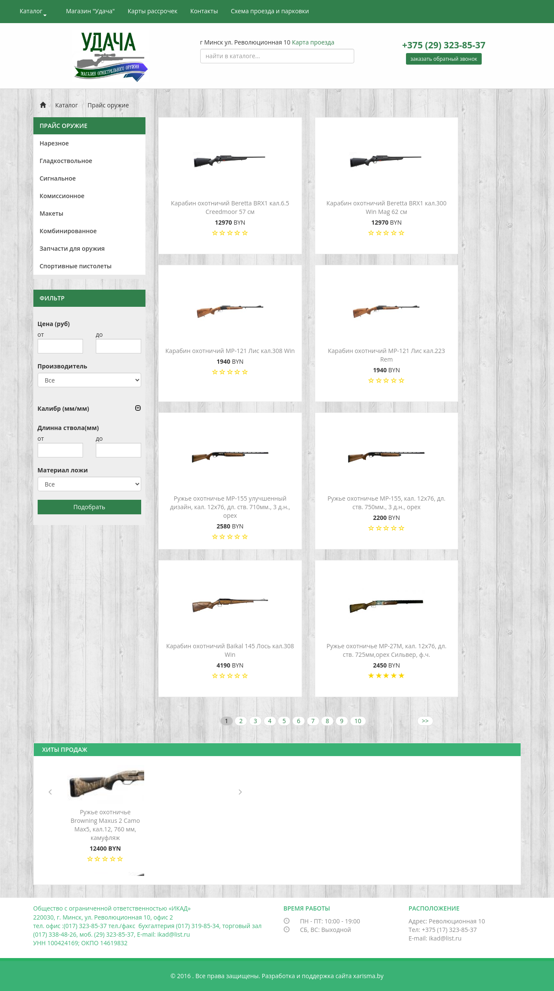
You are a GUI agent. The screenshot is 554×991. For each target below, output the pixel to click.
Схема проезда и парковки (270, 11)
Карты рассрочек (152, 11)
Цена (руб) (54, 324)
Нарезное (54, 143)
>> (425, 721)
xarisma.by (368, 976)
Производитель (62, 366)
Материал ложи (63, 470)
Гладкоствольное (66, 161)
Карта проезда (313, 42)
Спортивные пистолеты (76, 266)
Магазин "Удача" (90, 11)
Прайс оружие (108, 105)
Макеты (52, 213)
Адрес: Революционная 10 (447, 921)
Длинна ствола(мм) (68, 428)
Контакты (204, 11)
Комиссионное (62, 196)
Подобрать (89, 507)
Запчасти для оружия (72, 248)
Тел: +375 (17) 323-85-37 (443, 930)
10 (358, 721)
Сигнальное (58, 178)
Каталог (33, 11)
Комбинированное (68, 231)
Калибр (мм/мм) (63, 408)
